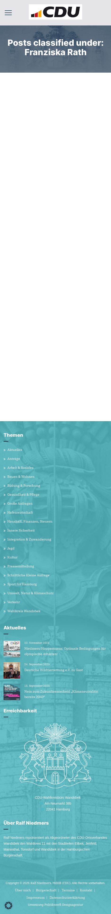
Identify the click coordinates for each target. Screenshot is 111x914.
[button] (8, 905)
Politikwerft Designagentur (63, 905)
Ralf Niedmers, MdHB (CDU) (50, 883)
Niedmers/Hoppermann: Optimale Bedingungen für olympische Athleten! (65, 651)
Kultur (12, 557)
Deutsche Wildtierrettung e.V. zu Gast (53, 670)
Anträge (13, 459)
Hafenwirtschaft (20, 512)
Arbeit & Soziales (20, 467)
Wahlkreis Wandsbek (23, 611)
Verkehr (13, 602)
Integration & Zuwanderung (29, 539)
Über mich (23, 890)
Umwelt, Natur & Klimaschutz (30, 593)
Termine (68, 890)
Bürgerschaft (46, 890)
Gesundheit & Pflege (23, 494)
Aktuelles (14, 450)
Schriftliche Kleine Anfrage (28, 575)
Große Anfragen (20, 503)
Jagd (11, 548)
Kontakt (86, 890)
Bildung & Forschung (23, 485)
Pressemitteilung (20, 566)
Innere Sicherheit (21, 530)
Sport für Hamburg (22, 584)
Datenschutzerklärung (67, 897)
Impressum (35, 897)
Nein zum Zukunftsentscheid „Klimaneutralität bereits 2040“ (61, 694)
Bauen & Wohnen (20, 476)
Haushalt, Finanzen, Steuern (29, 521)
